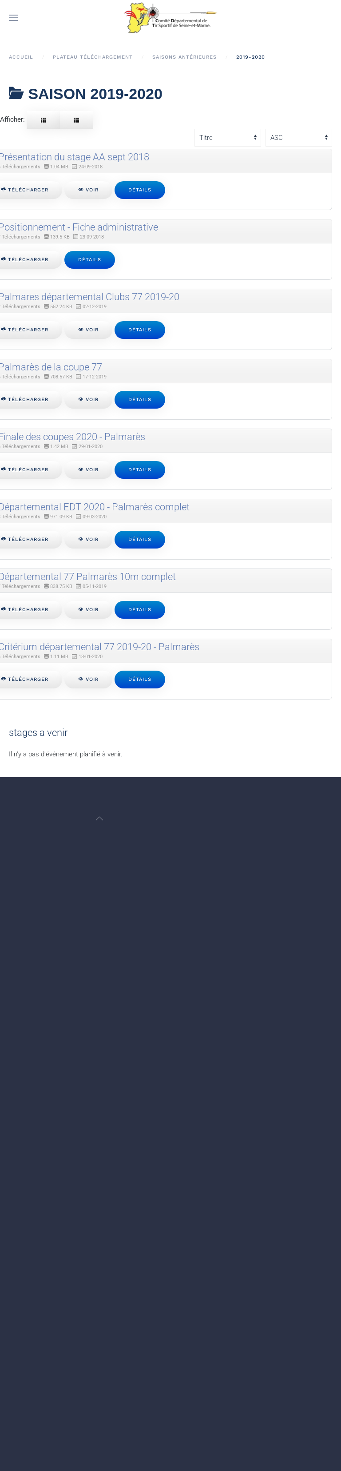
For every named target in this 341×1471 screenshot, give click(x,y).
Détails (139, 190)
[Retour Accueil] (171, 18)
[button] (13, 18)
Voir (88, 190)
